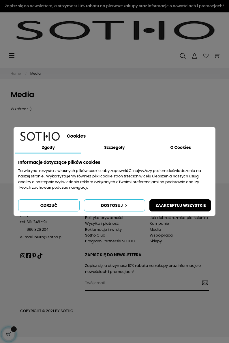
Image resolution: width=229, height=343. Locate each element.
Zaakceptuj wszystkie (180, 205)
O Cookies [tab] (180, 147)
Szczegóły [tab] (114, 147)
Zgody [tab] (48, 147)
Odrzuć (48, 205)
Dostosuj (114, 205)
